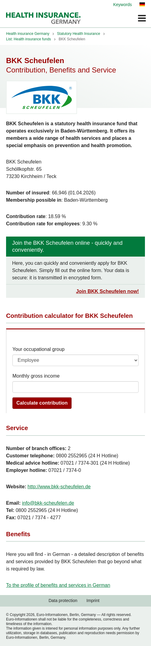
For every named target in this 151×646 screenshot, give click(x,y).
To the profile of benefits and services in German (58, 585)
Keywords (122, 4)
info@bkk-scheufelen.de (48, 503)
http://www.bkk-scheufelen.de (59, 486)
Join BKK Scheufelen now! (107, 291)
